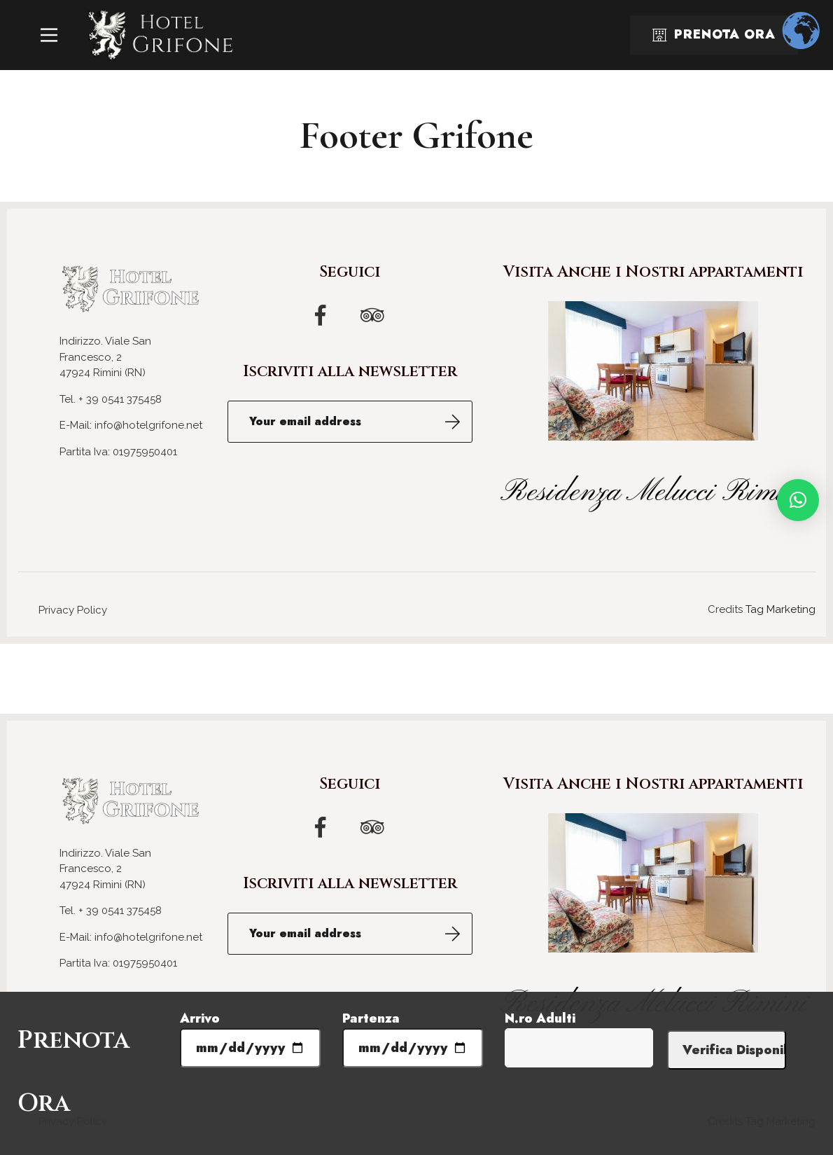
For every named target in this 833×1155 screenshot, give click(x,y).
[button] (798, 500)
